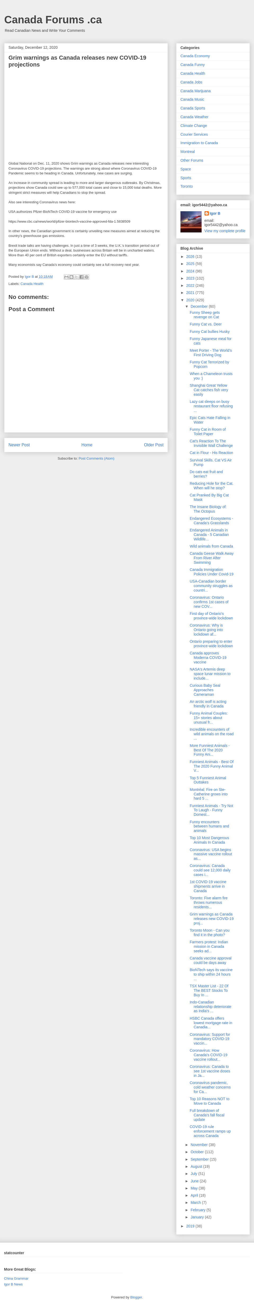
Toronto (186, 186)
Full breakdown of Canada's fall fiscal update (207, 1115)
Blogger (136, 1297)
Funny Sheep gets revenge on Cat (205, 314)
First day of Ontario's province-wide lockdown (211, 615)
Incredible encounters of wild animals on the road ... (212, 734)
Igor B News (13, 1284)
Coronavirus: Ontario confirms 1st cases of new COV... (209, 602)
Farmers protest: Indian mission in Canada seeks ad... (209, 946)
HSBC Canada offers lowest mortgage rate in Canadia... (211, 1022)
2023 (191, 278)
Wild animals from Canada (211, 546)
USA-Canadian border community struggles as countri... (211, 585)
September (200, 1159)
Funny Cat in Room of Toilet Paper (208, 431)
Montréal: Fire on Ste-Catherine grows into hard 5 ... (209, 794)
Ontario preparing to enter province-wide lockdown (211, 643)
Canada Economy (195, 56)
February (198, 1210)
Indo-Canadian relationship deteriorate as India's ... (210, 1006)
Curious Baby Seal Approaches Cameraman (205, 690)
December (199, 306)
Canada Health (32, 284)
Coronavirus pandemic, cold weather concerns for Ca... (210, 1087)
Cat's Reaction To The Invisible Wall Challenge (211, 443)
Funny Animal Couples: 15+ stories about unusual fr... (209, 717)
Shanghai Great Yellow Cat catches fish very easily (209, 390)
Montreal (187, 151)
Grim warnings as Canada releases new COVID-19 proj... (212, 918)
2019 (191, 1226)
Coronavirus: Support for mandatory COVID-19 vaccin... (210, 1039)
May (194, 1188)
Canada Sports (192, 108)
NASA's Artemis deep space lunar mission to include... (210, 673)
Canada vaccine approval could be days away (211, 960)
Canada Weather (194, 117)
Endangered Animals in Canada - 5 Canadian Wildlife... (209, 534)
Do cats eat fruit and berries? (206, 474)
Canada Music (192, 99)
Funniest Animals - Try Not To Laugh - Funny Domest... (211, 810)
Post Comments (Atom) (96, 458)
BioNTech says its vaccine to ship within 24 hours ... (211, 974)
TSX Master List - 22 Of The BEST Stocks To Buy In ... (209, 990)
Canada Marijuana (195, 91)
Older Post (154, 445)
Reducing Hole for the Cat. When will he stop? (211, 485)
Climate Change (193, 126)
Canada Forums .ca (53, 19)
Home (87, 445)
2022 (191, 285)
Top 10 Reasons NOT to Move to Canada (209, 1101)
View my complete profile (225, 231)
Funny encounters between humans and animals (209, 826)
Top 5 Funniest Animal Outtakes (208, 780)
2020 (191, 300)
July (194, 1174)
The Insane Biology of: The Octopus (208, 509)
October (197, 1152)
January (197, 1217)
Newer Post (19, 445)
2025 (191, 264)
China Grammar (16, 1278)
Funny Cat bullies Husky (210, 331)
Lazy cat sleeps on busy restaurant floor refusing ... (211, 406)
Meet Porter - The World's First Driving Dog (211, 352)
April (194, 1195)
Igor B (215, 213)
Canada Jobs (191, 82)
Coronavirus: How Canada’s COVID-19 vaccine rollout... (208, 1055)
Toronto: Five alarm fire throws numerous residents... (209, 902)
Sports (185, 178)
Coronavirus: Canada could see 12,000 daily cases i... (210, 870)
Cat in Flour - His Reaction (211, 453)
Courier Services (194, 134)
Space (185, 169)
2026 (191, 256)
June (194, 1181)
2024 (191, 271)
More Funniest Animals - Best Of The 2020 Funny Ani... (210, 750)
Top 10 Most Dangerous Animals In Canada (209, 840)
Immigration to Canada (199, 143)
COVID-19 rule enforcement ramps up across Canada (210, 1131)
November (199, 1145)
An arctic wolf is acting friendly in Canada (208, 703)
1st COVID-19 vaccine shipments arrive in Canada (208, 886)
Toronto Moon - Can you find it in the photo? (209, 932)
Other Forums (191, 160)
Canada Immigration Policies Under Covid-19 (211, 571)
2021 (191, 292)
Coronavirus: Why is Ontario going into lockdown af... (206, 629)
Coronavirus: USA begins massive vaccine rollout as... (211, 854)
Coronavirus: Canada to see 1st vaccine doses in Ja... (210, 1071)
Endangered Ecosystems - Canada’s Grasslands (211, 520)
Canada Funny (192, 65)
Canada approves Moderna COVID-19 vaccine (208, 657)
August (196, 1166)
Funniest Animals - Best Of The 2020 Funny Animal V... (212, 766)
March (196, 1202)
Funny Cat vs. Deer (206, 324)
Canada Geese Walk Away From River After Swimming (212, 558)
